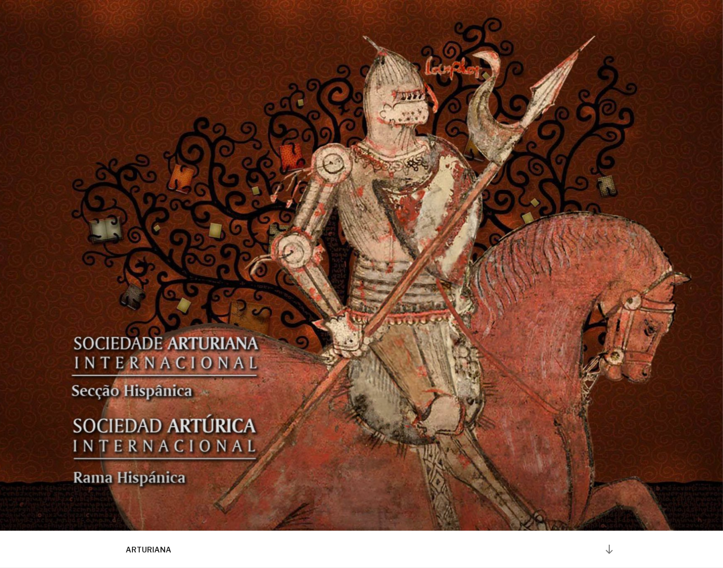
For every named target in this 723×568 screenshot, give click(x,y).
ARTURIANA (148, 549)
